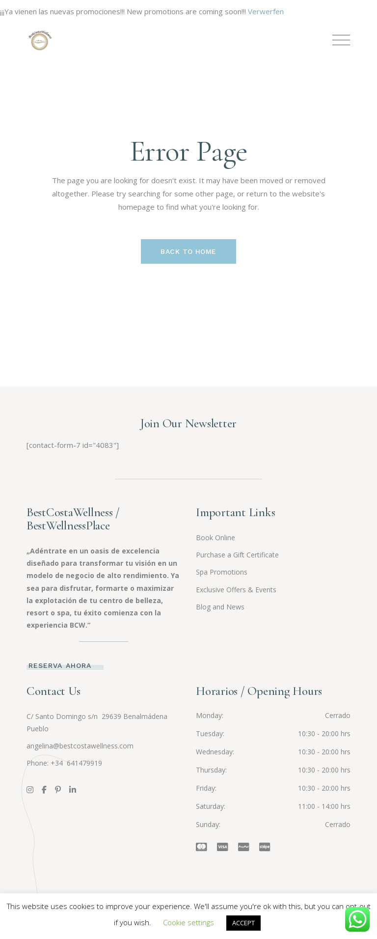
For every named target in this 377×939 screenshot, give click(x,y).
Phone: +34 (46, 763)
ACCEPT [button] (243, 922)
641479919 (83, 763)
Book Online (215, 537)
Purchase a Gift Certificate (237, 554)
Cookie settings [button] (188, 922)
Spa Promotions (221, 572)
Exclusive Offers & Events (236, 589)
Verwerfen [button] (266, 11)
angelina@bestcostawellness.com (80, 745)
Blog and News (220, 606)
